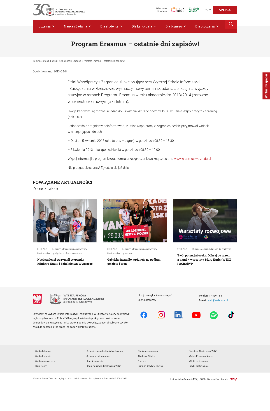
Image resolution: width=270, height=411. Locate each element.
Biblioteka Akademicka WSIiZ (203, 351)
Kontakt (224, 379)
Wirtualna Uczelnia (161, 10)
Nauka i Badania (77, 26)
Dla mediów (213, 379)
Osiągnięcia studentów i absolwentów (105, 351)
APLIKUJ (225, 10)
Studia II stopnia (43, 356)
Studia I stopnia (43, 351)
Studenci (41, 253)
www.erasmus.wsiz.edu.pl (192, 158)
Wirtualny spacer (266, 86)
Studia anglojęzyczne (45, 361)
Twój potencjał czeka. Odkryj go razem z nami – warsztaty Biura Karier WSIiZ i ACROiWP (204, 259)
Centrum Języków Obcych (150, 366)
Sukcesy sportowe (125, 253)
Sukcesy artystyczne (55, 253)
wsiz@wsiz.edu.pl (218, 300)
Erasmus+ (143, 361)
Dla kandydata (144, 26)
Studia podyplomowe (148, 351)
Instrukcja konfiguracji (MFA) (184, 379)
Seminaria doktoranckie (98, 356)
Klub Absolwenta (95, 361)
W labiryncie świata (198, 361)
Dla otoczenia (207, 26)
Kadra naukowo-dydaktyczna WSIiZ (104, 366)
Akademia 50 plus (146, 356)
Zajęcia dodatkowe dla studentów (216, 249)
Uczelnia (46, 26)
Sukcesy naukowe (74, 253)
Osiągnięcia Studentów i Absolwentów (69, 249)
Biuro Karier (41, 366)
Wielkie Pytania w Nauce (201, 356)
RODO (203, 379)
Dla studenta (111, 26)
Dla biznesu (176, 26)
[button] (231, 24)
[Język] (207, 10)
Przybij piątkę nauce (198, 366)
